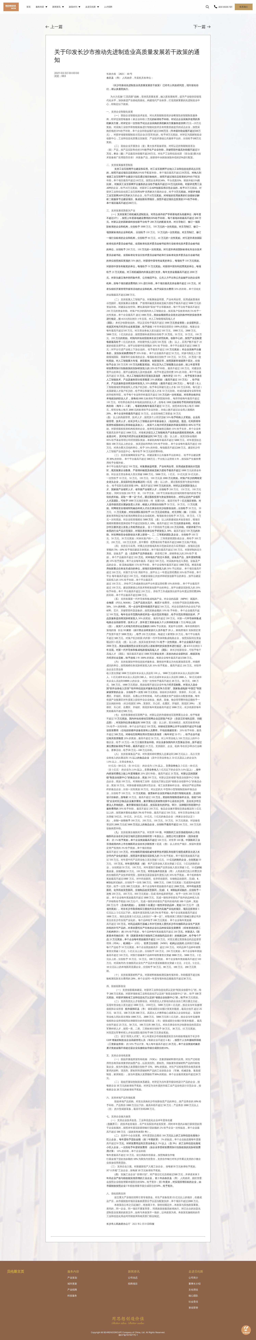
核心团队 (193, 1295)
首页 (29, 6)
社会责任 (193, 1301)
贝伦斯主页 (15, 1271)
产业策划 (72, 1277)
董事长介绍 (195, 1283)
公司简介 (193, 1277)
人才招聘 (108, 6)
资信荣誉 (193, 1307)
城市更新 (72, 1283)
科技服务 (72, 1295)
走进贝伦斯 (92, 6)
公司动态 (133, 1277)
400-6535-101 (223, 7)
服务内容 (41, 6)
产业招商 (72, 1289)
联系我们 (244, 6)
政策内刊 (74, 6)
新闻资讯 (58, 6)
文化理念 (193, 1289)
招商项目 (133, 1283)
